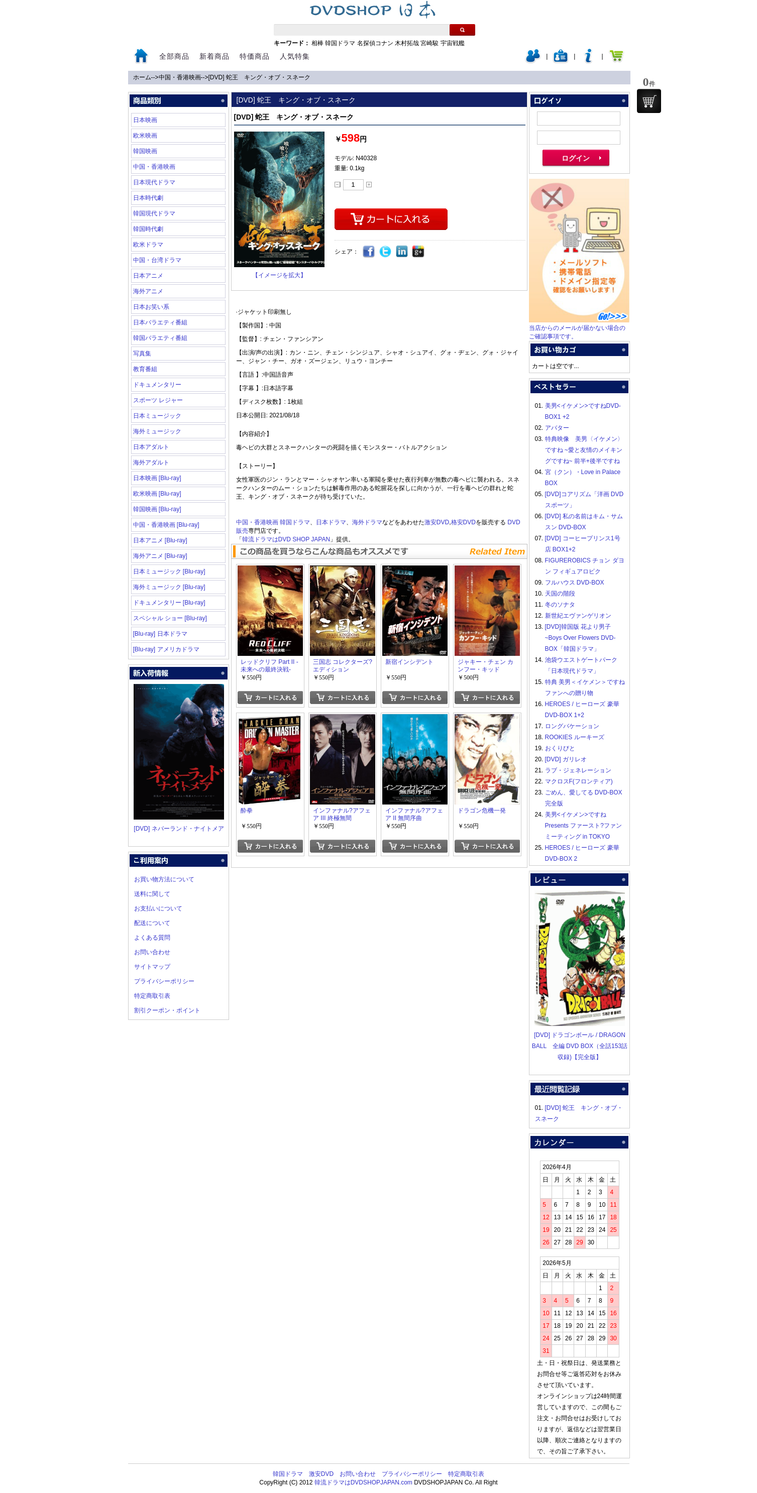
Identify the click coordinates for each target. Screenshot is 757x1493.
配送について (152, 923)
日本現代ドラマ (154, 182)
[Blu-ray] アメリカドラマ (166, 649)
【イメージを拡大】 (279, 275)
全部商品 (174, 56)
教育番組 (145, 369)
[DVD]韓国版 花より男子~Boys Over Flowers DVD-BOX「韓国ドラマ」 (580, 637)
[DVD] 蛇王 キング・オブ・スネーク (259, 77)
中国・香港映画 (180, 77)
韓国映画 (145, 151)
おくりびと (560, 748)
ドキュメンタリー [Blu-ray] (169, 602)
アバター (557, 427)
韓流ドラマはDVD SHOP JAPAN (286, 539)
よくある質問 (152, 937)
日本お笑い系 (151, 306)
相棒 (317, 43)
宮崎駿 (429, 43)
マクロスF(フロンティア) (579, 781)
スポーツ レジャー (158, 400)
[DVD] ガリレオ (566, 759)
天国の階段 (560, 593)
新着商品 (214, 56)
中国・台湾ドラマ (157, 260)
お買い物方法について (164, 879)
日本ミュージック (157, 415)
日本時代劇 (148, 197)
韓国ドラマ (340, 43)
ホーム (142, 77)
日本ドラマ (331, 522)
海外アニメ (148, 291)
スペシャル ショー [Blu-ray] (170, 618)
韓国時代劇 (148, 229)
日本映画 (145, 120)
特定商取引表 (152, 995)
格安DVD (463, 522)
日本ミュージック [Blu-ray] (169, 571)
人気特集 (295, 56)
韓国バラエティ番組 (160, 337)
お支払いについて (158, 908)
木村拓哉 (407, 43)
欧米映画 (145, 135)
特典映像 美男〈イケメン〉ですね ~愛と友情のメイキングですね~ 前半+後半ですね (584, 450)
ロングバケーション (572, 726)
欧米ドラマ (148, 244)
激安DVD (436, 522)
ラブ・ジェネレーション (578, 770)
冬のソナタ (560, 604)
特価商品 (255, 56)
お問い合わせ (152, 952)
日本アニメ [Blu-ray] (160, 540)
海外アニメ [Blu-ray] (160, 555)
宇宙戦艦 (453, 43)
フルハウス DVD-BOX (574, 582)
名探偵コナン (375, 43)
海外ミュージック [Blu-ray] (169, 587)
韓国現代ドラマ (154, 213)
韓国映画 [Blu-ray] (157, 509)
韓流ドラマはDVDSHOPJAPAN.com (363, 1482)
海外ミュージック (157, 431)
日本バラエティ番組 (160, 322)
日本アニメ (148, 275)
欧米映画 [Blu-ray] (157, 493)
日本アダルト (151, 446)
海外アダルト (151, 462)
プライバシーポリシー (164, 981)
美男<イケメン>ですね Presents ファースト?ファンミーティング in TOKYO (583, 825)
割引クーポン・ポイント (167, 1010)
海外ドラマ (367, 522)
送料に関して (152, 893)
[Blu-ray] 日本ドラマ (160, 633)
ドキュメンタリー (157, 384)
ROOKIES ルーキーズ (574, 737)
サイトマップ (152, 966)
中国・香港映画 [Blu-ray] (166, 524)
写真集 (142, 353)
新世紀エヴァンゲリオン (578, 615)
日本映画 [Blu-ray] (157, 478)
